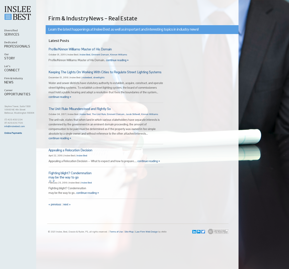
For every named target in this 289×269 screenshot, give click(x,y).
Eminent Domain (100, 54)
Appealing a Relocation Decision (70, 150)
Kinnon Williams (118, 54)
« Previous (55, 204)
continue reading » (117, 60)
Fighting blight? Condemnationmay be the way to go (70, 175)
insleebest (87, 77)
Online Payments (13, 133)
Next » (67, 204)
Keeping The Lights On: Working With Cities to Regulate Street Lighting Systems (105, 72)
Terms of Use (116, 231)
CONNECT (22, 68)
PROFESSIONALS (22, 44)
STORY (22, 56)
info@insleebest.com (14, 126)
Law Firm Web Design (146, 231)
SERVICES (22, 32)
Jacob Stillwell (133, 114)
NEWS (22, 80)
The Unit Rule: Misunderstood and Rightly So (80, 109)
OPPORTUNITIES (22, 92)
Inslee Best (85, 54)
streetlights (98, 77)
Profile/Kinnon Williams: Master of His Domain (80, 49)
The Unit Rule (99, 114)
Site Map (129, 231)
